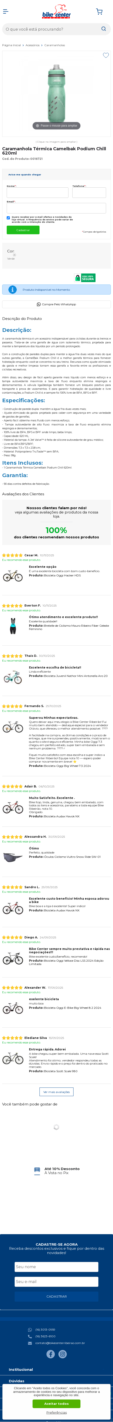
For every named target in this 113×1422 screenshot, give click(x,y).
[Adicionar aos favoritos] (106, 55)
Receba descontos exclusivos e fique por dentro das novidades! (56, 1250)
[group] (56, 1171)
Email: (11, 201)
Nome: (12, 186)
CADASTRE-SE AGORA (57, 1244)
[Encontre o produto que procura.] (103, 29)
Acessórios (33, 45)
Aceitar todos (56, 1403)
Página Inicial (12, 45)
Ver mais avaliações (56, 1092)
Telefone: (79, 186)
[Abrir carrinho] (102, 12)
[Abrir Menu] (5, 11)
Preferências (56, 1412)
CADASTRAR (56, 1296)
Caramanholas (54, 45)
